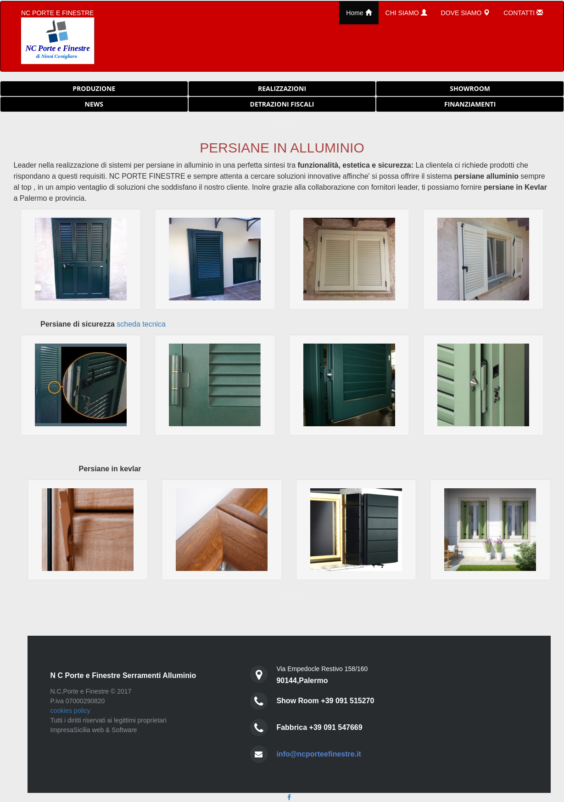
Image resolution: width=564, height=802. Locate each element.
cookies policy (70, 710)
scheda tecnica (141, 324)
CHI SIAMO (406, 13)
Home (358, 13)
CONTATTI (523, 13)
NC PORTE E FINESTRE (58, 36)
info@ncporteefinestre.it (318, 754)
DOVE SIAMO (465, 13)
